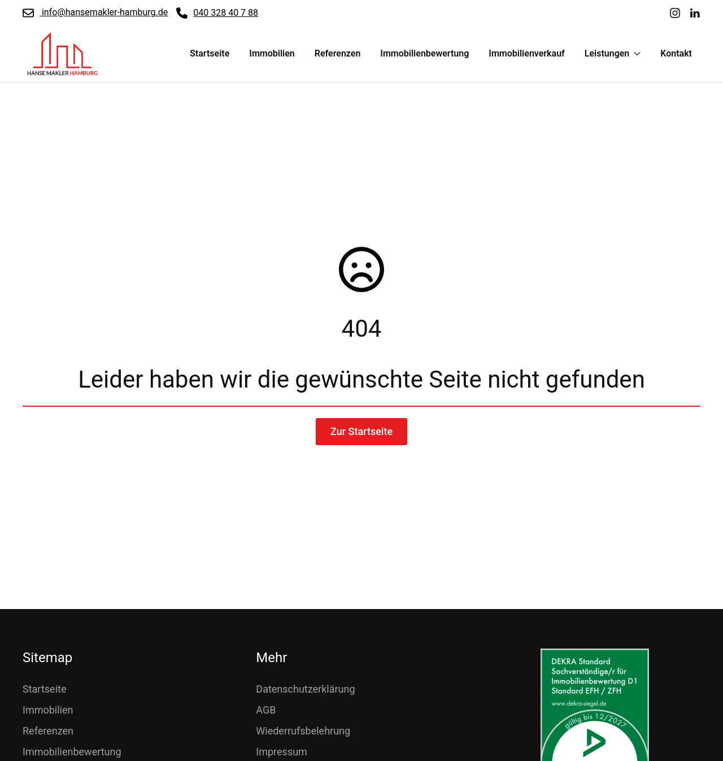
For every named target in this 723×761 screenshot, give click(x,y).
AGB (266, 710)
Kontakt (676, 53)
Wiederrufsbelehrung (303, 731)
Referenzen (338, 53)
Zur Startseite (361, 431)
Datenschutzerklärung (305, 689)
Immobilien (271, 53)
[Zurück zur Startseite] (62, 53)
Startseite (209, 53)
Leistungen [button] (613, 53)
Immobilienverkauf (526, 53)
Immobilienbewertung (424, 53)
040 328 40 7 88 (217, 13)
